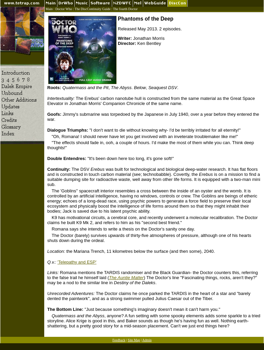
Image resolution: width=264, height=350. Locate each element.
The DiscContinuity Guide (92, 9)
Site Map (134, 340)
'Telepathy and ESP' (77, 262)
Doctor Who (63, 9)
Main (49, 9)
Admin (147, 340)
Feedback (118, 340)
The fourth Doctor (125, 9)
